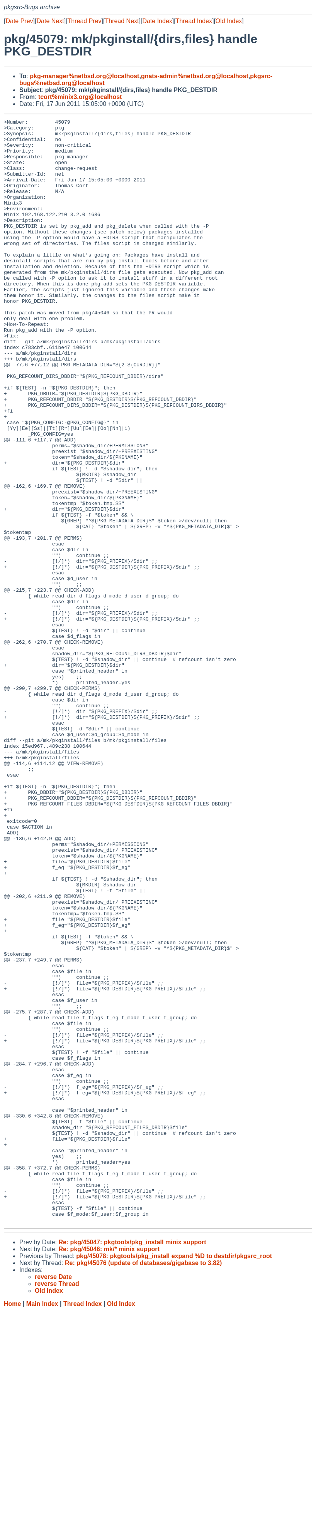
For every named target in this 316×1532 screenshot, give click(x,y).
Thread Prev (85, 21)
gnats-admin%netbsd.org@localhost (194, 76)
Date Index (157, 21)
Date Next (50, 21)
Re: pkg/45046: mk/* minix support (108, 1470)
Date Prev (19, 21)
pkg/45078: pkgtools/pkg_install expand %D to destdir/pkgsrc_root (174, 1476)
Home (12, 1524)
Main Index (42, 1524)
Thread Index (194, 21)
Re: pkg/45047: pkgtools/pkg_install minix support (132, 1463)
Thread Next (122, 21)
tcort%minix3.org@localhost (80, 97)
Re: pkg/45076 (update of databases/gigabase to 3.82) (143, 1483)
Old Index (229, 21)
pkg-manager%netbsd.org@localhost (84, 76)
